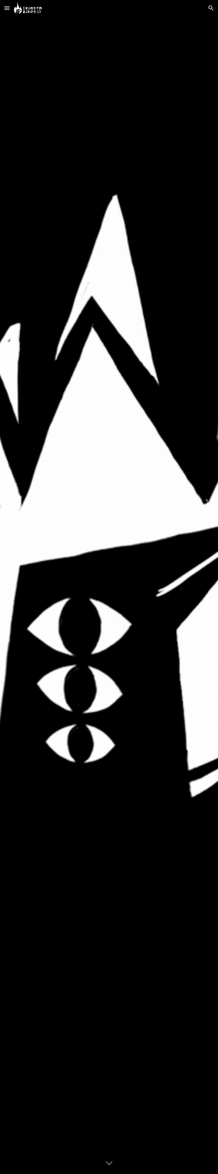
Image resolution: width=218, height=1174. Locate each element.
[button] (7, 8)
